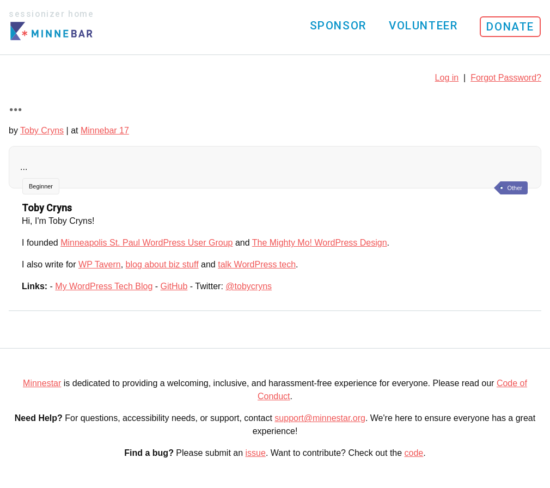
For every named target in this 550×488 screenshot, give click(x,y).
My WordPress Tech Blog (103, 286)
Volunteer (423, 25)
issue (256, 452)
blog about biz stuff (162, 264)
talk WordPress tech (257, 264)
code (414, 452)
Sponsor (338, 25)
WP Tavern (99, 264)
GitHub (174, 286)
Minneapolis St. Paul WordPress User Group (146, 242)
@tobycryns (248, 286)
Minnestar (42, 383)
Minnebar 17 (105, 130)
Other (514, 188)
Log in (447, 77)
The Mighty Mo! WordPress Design (319, 242)
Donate (510, 26)
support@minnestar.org (319, 418)
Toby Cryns (42, 130)
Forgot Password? (505, 77)
